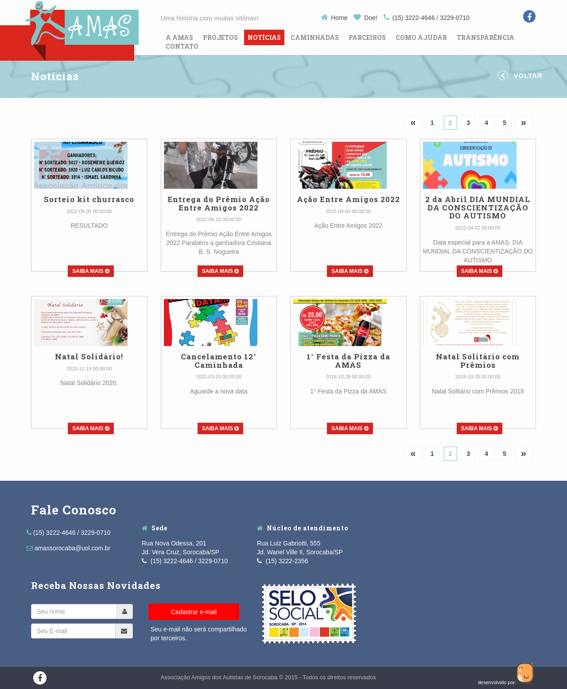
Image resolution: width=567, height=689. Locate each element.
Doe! (366, 17)
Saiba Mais (90, 271)
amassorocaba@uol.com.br (68, 548)
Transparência (485, 37)
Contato (182, 46)
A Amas (179, 37)
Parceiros (367, 37)
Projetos (220, 37)
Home (335, 17)
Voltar (520, 75)
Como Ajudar (421, 37)
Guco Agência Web (526, 673)
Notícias (264, 37)
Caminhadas (315, 37)
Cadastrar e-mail (194, 611)
